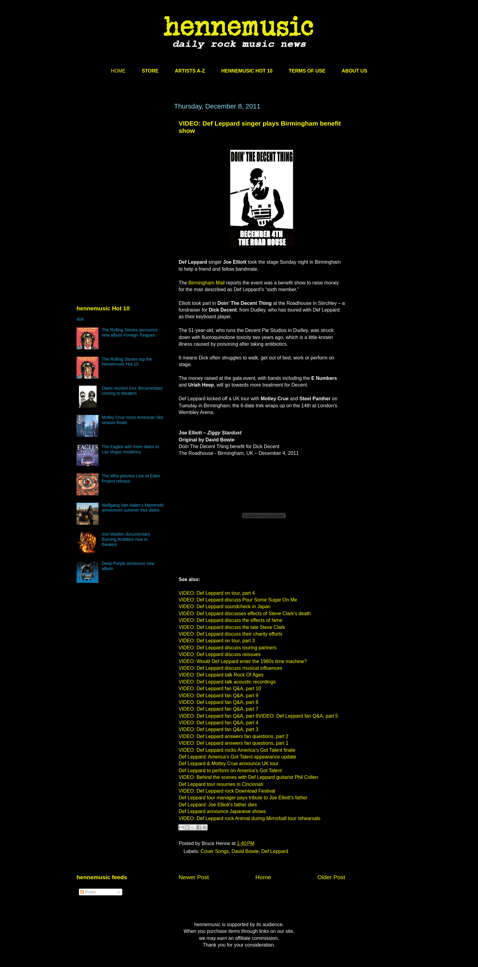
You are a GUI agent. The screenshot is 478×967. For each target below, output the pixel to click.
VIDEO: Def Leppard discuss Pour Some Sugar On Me (238, 599)
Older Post (331, 877)
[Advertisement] (122, 161)
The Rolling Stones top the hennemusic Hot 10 (127, 362)
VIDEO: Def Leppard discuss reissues (220, 654)
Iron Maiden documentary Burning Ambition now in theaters (126, 539)
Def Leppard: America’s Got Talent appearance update (237, 756)
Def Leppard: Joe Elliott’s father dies (218, 804)
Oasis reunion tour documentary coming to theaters (132, 391)
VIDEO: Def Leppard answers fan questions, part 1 (233, 743)
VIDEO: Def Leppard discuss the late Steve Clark (232, 627)
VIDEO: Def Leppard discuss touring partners (227, 647)
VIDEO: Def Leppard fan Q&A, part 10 (220, 688)
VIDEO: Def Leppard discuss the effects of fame (230, 620)
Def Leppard (274, 851)
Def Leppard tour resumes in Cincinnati (221, 784)
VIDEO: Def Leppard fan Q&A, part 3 (218, 729)
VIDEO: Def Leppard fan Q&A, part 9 (218, 695)
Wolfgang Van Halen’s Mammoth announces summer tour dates (133, 508)
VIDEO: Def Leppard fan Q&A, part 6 (218, 716)
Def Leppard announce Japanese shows (222, 811)
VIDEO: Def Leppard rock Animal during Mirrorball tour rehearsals (249, 818)
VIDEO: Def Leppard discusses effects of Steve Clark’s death (245, 613)
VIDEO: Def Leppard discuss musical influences (230, 668)
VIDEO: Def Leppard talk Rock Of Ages (221, 674)
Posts (88, 892)
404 (80, 319)
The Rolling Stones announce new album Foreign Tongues (130, 332)
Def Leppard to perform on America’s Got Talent (230, 770)
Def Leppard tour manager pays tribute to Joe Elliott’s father (243, 797)
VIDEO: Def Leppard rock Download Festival (227, 791)
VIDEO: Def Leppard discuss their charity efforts (230, 634)
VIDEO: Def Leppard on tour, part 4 (217, 593)
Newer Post (194, 877)
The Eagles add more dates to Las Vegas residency (130, 449)
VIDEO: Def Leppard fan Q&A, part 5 (298, 716)
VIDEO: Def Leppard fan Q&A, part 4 (218, 722)
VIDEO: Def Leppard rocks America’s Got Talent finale (237, 750)
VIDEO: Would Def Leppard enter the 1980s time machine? (243, 661)
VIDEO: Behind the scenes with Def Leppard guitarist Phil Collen (248, 777)
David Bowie (245, 851)
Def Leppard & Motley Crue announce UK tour (228, 763)
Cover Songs (215, 851)
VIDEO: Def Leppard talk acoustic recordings (227, 681)
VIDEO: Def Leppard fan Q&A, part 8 (218, 702)
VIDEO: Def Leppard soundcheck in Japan (225, 606)
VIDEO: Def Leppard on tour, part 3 (217, 640)
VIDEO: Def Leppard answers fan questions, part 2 (233, 736)
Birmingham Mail (206, 282)
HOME (118, 70)
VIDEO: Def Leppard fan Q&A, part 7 (218, 709)
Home (263, 877)
